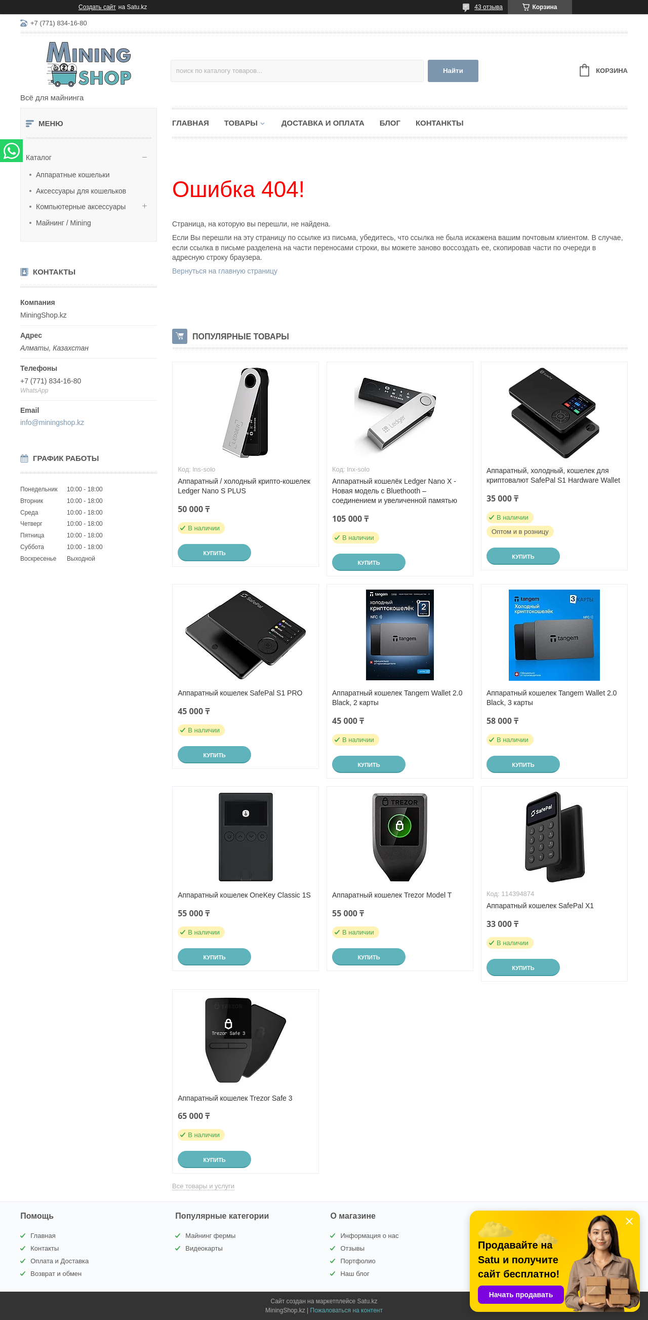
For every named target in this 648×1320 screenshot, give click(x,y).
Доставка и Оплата (322, 123)
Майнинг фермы (210, 1235)
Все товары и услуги (203, 1186)
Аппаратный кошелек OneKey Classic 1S (244, 895)
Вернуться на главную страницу (224, 271)
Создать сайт (97, 7)
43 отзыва (488, 7)
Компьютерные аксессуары (81, 207)
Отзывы (352, 1248)
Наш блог (354, 1273)
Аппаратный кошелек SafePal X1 (540, 906)
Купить (214, 553)
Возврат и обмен (56, 1273)
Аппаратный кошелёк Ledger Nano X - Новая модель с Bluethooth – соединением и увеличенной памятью (394, 490)
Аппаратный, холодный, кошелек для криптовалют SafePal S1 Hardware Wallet (553, 475)
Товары (241, 123)
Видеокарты (203, 1248)
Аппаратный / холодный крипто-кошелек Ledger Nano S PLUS (244, 486)
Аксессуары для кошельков (81, 191)
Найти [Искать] (453, 70)
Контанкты (440, 123)
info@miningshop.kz (52, 422)
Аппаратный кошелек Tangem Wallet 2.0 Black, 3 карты (552, 698)
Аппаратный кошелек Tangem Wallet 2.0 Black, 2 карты (397, 698)
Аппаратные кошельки (72, 175)
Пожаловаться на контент (346, 1310)
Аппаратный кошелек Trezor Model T (392, 895)
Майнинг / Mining (63, 223)
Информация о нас (369, 1235)
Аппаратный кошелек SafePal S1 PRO (240, 693)
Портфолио (357, 1261)
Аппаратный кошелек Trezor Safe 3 (235, 1098)
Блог (390, 123)
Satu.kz (367, 1301)
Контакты (44, 1248)
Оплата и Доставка (59, 1261)
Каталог (39, 157)
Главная (190, 123)
